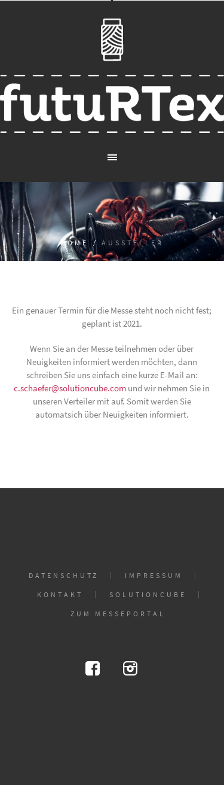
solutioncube (147, 594)
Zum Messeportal (117, 613)
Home (74, 242)
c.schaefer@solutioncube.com (71, 388)
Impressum (154, 575)
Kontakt (60, 594)
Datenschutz (64, 575)
